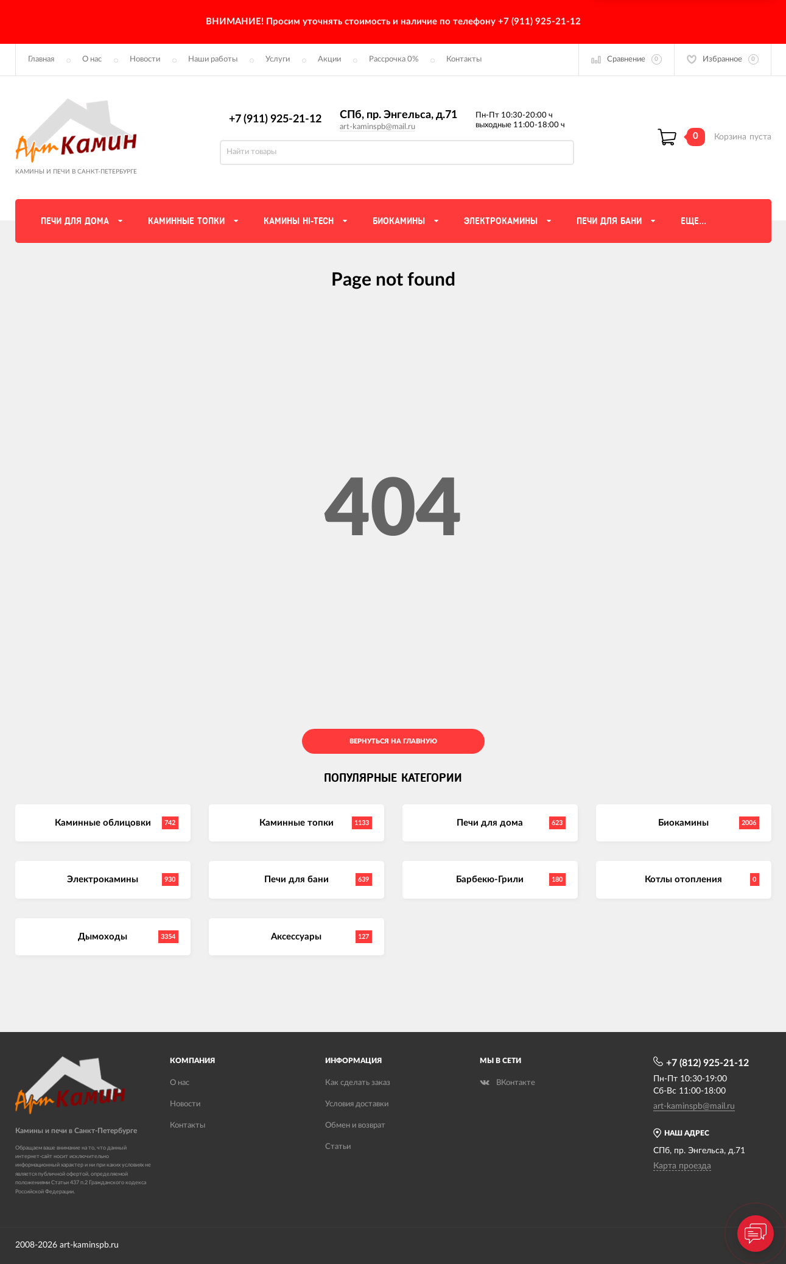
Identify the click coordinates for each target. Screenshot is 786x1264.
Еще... (693, 221)
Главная (41, 59)
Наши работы (212, 59)
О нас (92, 59)
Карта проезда (682, 1166)
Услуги (277, 59)
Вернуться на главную (393, 741)
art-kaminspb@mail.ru (377, 127)
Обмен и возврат (355, 1125)
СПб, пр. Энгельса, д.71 (398, 115)
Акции (329, 59)
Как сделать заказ (357, 1083)
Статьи (338, 1147)
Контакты (464, 59)
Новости (145, 59)
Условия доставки (356, 1104)
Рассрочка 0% (393, 59)
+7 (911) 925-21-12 (275, 119)
